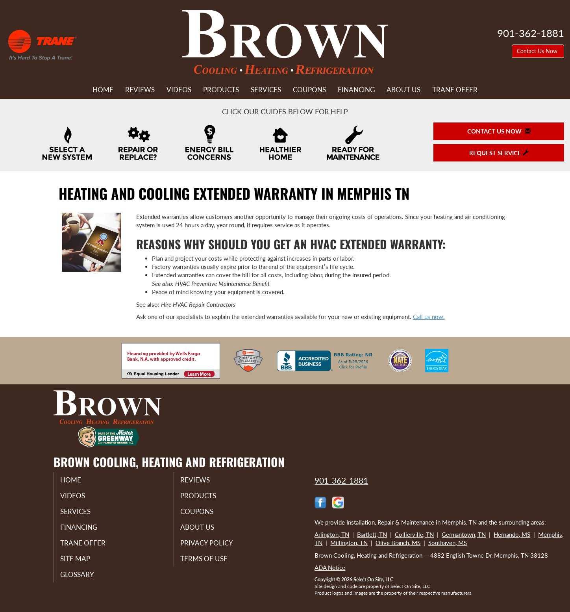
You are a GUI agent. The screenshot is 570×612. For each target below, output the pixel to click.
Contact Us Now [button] (538, 51)
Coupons (309, 90)
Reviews (140, 90)
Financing (356, 90)
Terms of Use (210, 563)
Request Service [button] (499, 152)
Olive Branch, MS (398, 542)
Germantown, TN (464, 534)
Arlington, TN (332, 534)
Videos (179, 90)
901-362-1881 (341, 480)
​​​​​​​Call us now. (429, 316)
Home (103, 90)
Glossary (83, 579)
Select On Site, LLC (373, 579)
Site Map (82, 563)
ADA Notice (330, 567)
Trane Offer (454, 90)
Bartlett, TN (372, 534)
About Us (403, 90)
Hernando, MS (512, 534)
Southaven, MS (447, 542)
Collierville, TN (414, 534)
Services (266, 90)
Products (221, 90)
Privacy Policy (213, 546)
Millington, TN (349, 542)
